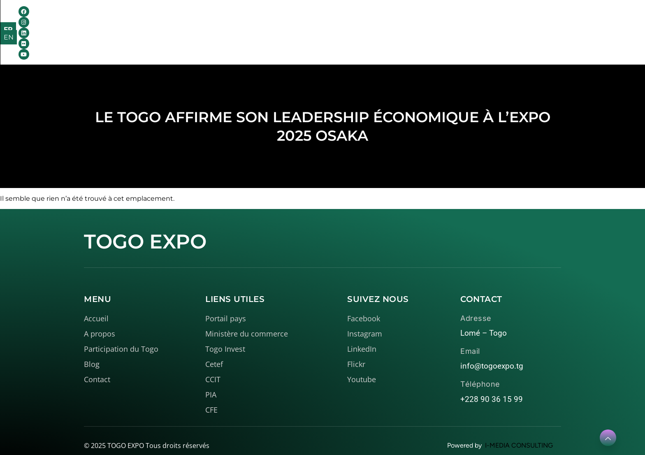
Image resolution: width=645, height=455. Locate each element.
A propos (256, 20)
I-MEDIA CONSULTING (519, 434)
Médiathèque (371, 20)
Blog (422, 20)
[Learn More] (608, 437)
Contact (457, 20)
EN (606, 21)
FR (588, 21)
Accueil (208, 20)
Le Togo (310, 20)
